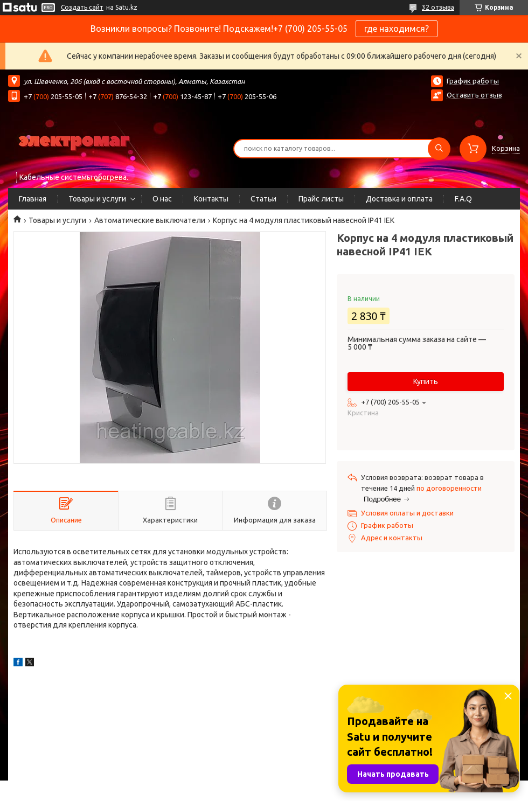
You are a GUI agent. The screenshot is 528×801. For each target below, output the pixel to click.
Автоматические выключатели (149, 220)
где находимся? (396, 28)
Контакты (211, 199)
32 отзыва (438, 7)
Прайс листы (321, 199)
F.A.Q (463, 199)
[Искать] (439, 148)
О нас (162, 199)
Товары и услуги (97, 199)
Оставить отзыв (474, 95)
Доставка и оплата (399, 199)
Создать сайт (82, 7)
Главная (32, 199)
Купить (425, 381)
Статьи (263, 199)
